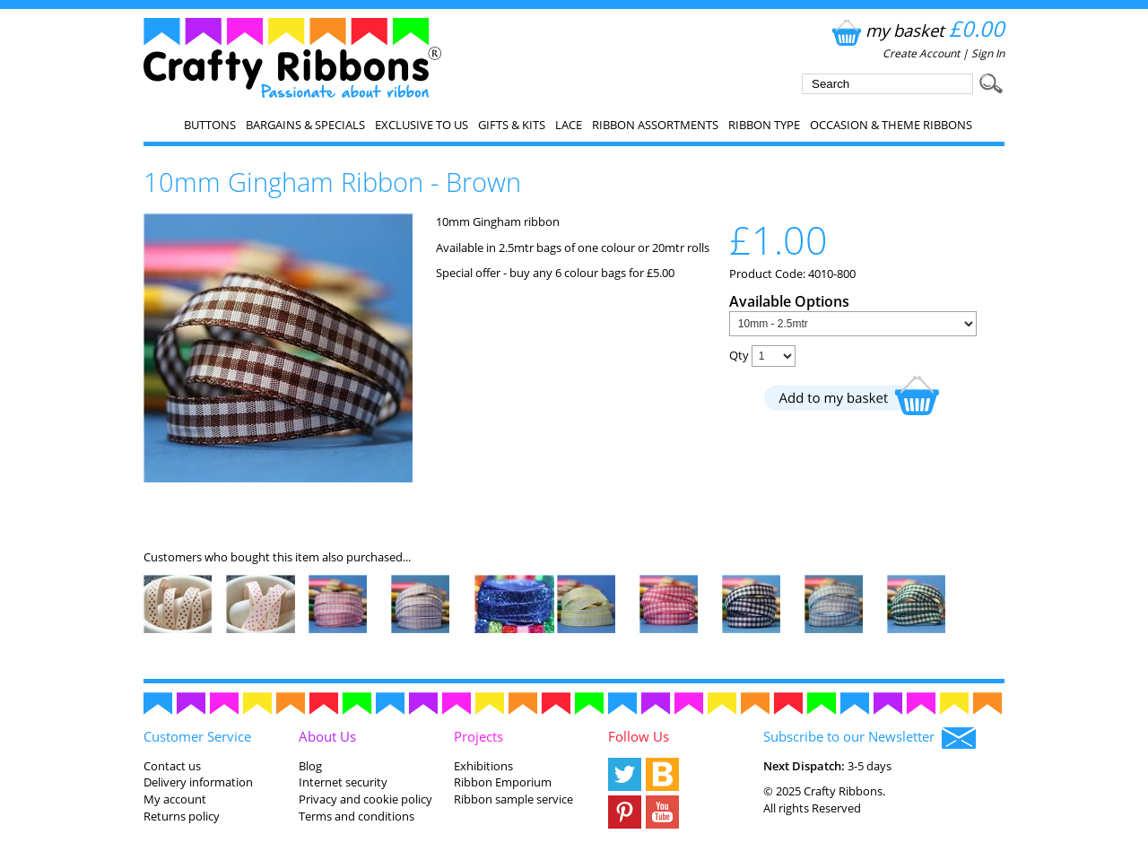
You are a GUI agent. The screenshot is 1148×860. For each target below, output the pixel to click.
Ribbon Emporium (503, 782)
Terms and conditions (356, 816)
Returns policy (182, 816)
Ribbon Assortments (655, 125)
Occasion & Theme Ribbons (891, 125)
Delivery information (198, 782)
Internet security (343, 782)
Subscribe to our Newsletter (869, 738)
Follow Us (638, 736)
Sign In (987, 53)
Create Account (921, 53)
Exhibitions (483, 766)
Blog (310, 766)
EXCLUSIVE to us (421, 125)
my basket (916, 30)
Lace (568, 125)
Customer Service (197, 736)
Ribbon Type (764, 125)
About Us (327, 736)
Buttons (210, 125)
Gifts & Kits (511, 125)
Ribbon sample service (513, 799)
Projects (478, 736)
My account (175, 799)
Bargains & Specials (305, 125)
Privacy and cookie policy (365, 799)
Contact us (172, 766)
